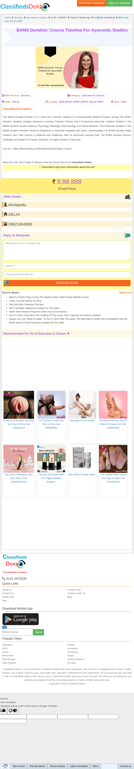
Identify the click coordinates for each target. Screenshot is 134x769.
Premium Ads (74, 589)
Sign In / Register (119, 3)
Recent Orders (57, 766)
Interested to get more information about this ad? (67, 167)
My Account (19, 766)
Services (18, 17)
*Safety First (125, 292)
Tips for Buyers (10, 292)
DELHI (99, 17)
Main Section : (12, 95)
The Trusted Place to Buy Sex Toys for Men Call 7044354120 (113, 478)
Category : (75, 95)
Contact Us (7, 593)
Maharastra (8, 655)
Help (4, 600)
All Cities (71, 663)
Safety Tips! (8, 597)
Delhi (5, 648)
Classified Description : (18, 108)
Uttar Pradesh (9, 663)
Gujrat (5, 652)
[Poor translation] (12, 711)
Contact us (125, 766)
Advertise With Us (76, 593)
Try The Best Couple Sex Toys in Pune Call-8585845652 (52, 424)
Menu (96, 766)
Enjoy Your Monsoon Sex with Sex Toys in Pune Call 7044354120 (19, 424)
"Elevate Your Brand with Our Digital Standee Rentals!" (52, 478)
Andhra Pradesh (75, 659)
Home (8, 17)
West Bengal (8, 659)
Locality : (53, 101)
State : (8, 101)
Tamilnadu (72, 652)
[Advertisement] (74, 112)
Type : (117, 101)
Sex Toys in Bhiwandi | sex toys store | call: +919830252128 (19, 478)
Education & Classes (36, 17)
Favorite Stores (37, 766)
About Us (7, 589)
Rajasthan (7, 644)
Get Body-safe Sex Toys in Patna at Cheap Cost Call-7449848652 (113, 424)
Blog (69, 597)
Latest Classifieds (79, 766)
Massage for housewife (82, 420)
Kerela (70, 655)
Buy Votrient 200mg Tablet (82, 474)
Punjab (70, 644)
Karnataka (72, 648)
